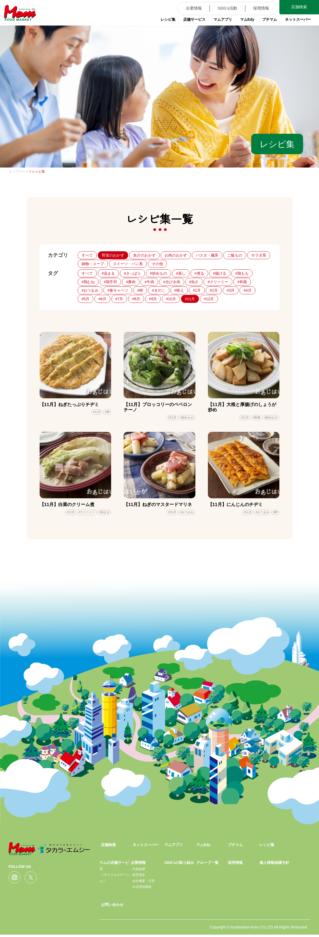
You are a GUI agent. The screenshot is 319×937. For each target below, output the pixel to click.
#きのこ (158, 290)
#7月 (119, 299)
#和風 (242, 282)
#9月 (153, 299)
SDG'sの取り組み (179, 865)
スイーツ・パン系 (128, 264)
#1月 (197, 290)
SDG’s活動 (221, 9)
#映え (179, 290)
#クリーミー (218, 282)
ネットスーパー (295, 22)
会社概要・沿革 (143, 883)
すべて (87, 255)
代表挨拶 (138, 871)
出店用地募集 (142, 889)
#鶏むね (88, 282)
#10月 (171, 299)
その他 (157, 264)
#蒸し (181, 273)
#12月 (209, 299)
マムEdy (243, 22)
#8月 (136, 299)
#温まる (108, 273)
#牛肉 (149, 282)
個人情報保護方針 (274, 865)
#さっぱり (132, 273)
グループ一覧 (207, 865)
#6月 (102, 299)
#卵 (140, 290)
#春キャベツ (117, 290)
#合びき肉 (171, 282)
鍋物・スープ (93, 264)
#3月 (231, 290)
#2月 (214, 290)
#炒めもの (158, 273)
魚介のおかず (144, 255)
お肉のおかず (176, 255)
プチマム (266, 22)
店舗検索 (297, 7)
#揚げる (219, 273)
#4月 (247, 290)
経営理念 (138, 877)
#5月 (86, 299)
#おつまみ (90, 290)
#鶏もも (242, 273)
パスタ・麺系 (207, 255)
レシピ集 (162, 22)
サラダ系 (258, 255)
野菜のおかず (113, 255)
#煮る (199, 273)
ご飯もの (234, 255)
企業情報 (184, 9)
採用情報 (257, 9)
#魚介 (194, 282)
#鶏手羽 (110, 282)
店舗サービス (189, 22)
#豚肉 (131, 282)
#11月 (190, 299)
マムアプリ (218, 22)
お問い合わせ (112, 907)
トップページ (18, 171)
